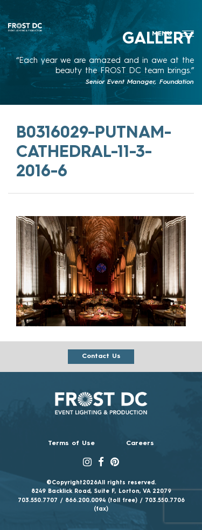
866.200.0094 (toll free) (101, 500)
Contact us (101, 356)
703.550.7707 (38, 500)
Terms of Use (71, 443)
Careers (140, 443)
